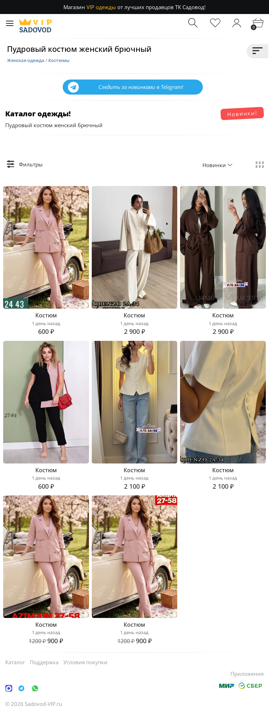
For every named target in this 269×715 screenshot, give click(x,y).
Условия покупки (85, 662)
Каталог (15, 662)
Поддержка (44, 662)
